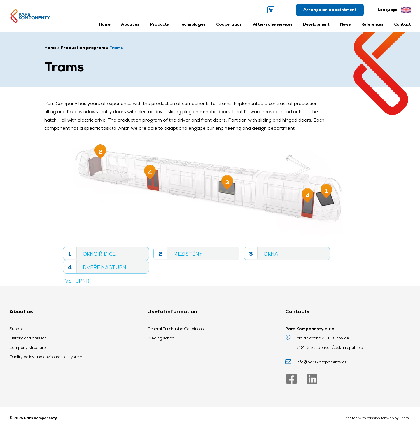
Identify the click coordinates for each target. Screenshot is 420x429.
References (372, 24)
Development (316, 24)
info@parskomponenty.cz (321, 362)
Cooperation (229, 24)
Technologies (192, 24)
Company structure (27, 347)
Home (105, 24)
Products (159, 24)
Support (17, 328)
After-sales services (273, 24)
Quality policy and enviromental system (45, 356)
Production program (83, 47)
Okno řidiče (89, 253)
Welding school (161, 338)
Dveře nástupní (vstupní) (95, 267)
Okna (261, 253)
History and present (27, 338)
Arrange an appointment (330, 9)
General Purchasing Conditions (175, 328)
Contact (402, 24)
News (345, 24)
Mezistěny (178, 253)
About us (130, 24)
